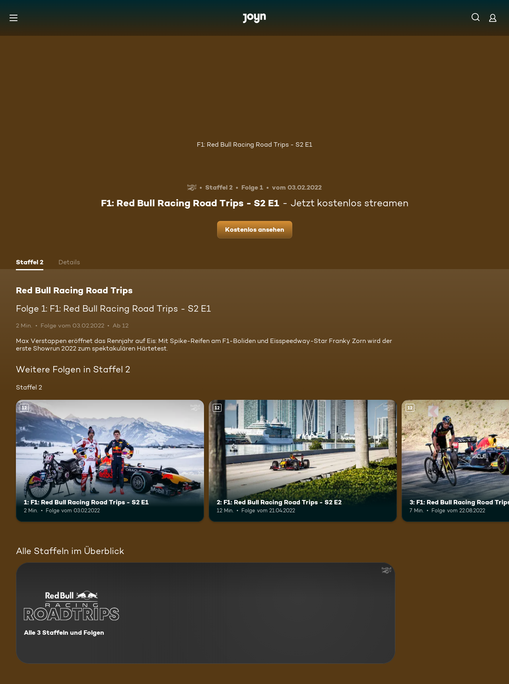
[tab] (29, 263)
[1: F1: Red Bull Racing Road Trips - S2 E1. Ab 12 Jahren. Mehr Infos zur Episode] (110, 461)
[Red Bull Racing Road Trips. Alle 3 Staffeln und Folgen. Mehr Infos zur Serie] (205, 613)
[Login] (492, 18)
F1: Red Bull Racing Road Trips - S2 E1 (254, 144)
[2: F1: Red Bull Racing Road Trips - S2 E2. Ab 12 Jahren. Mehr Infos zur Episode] (303, 461)
